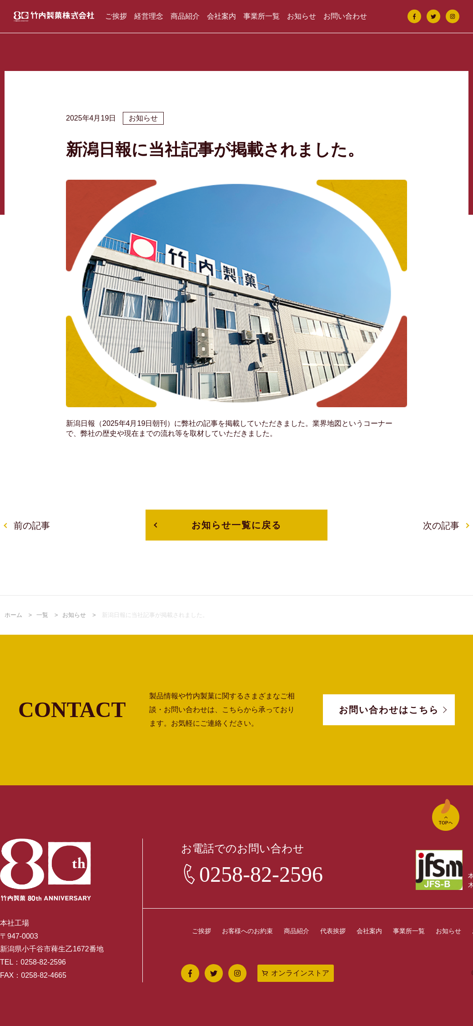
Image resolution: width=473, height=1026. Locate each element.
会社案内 (221, 16)
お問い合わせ (345, 16)
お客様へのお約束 (247, 931)
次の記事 (441, 526)
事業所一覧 (261, 16)
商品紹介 (185, 16)
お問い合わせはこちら (389, 710)
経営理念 (148, 16)
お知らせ (301, 16)
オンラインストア (300, 973)
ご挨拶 (116, 16)
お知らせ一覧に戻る (236, 525)
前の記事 (32, 526)
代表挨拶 (333, 931)
